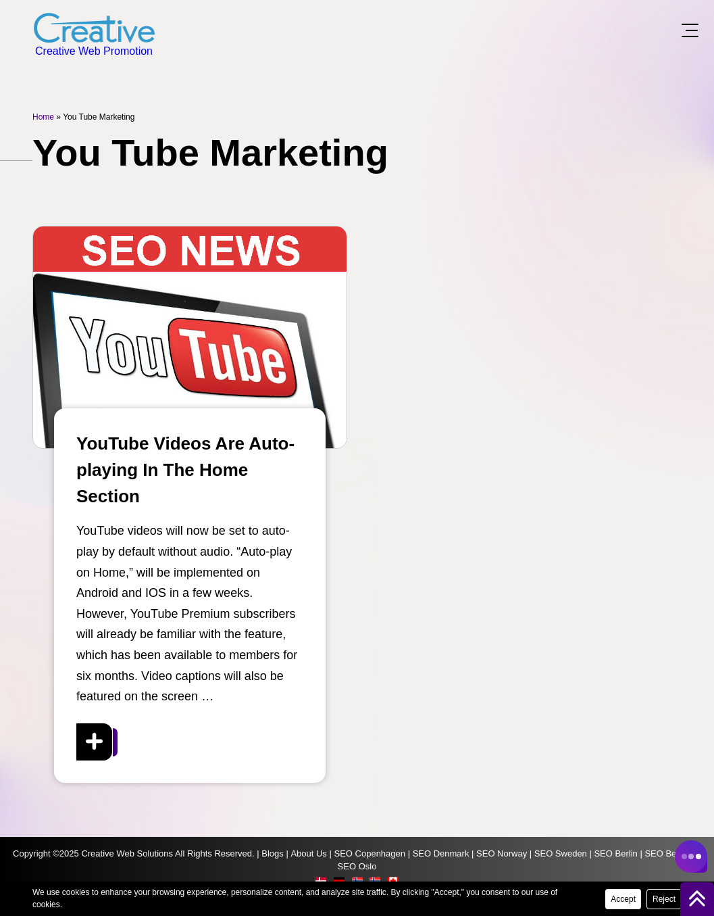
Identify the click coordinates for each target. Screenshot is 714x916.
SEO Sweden (560, 853)
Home (43, 117)
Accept (623, 899)
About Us (308, 853)
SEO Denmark (441, 853)
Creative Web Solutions (127, 853)
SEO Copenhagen (369, 853)
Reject (664, 899)
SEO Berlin (615, 853)
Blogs (272, 853)
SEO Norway (501, 853)
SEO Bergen (669, 853)
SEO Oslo (357, 866)
